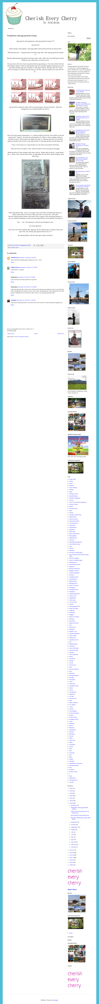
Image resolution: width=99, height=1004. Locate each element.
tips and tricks (73, 508)
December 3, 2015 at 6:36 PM (27, 257)
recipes (71, 500)
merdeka (71, 761)
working (71, 540)
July (72, 832)
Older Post (60, 333)
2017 (71, 798)
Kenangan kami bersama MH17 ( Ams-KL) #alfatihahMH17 (82, 131)
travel (71, 483)
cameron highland (74, 573)
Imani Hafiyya (73, 487)
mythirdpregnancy (74, 594)
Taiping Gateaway (74, 633)
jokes (70, 757)
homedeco (72, 591)
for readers (72, 704)
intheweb (71, 753)
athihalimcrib (73, 562)
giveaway (71, 550)
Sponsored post (73, 650)
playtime (71, 566)
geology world (73, 583)
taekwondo (72, 778)
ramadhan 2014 (73, 577)
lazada (71, 759)
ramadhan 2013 (73, 640)
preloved (71, 769)
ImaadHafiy (72, 730)
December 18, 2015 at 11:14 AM (26, 300)
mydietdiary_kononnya (75, 763)
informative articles (74, 564)
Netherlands (72, 517)
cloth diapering (73, 654)
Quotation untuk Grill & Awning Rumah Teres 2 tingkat (82, 117)
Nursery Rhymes (74, 669)
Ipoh (70, 667)
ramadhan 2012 (73, 589)
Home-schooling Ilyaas (75, 560)
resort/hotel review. (75, 544)
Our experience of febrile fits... (83, 172)
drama (71, 746)
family (71, 481)
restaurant (72, 525)
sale (70, 625)
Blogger (56, 1000)
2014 (71, 850)
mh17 (71, 681)
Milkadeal (72, 734)
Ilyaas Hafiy (72, 479)
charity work (72, 698)
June (72, 834)
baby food (72, 531)
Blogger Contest (74, 570)
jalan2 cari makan (74, 617)
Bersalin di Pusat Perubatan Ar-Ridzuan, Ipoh (82, 145)
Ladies (71, 688)
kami (70, 510)
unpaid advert (73, 579)
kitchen (71, 709)
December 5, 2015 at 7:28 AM (26, 277)
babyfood (72, 694)
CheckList (72, 646)
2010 (71, 860)
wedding (71, 723)
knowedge (72, 679)
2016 (71, 800)
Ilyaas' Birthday (73, 608)
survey (71, 663)
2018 (71, 796)
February (73, 844)
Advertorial (72, 627)
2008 (71, 865)
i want (71, 707)
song (70, 776)
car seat (71, 696)
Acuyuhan (13, 300)
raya (70, 546)
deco (70, 671)
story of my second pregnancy (77, 502)
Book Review (72, 581)
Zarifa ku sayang (74, 558)
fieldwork (72, 673)
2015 (71, 803)
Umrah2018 (72, 692)
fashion (71, 548)
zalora (71, 725)
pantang (71, 619)
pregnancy (72, 529)
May (72, 837)
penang (71, 661)
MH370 (71, 732)
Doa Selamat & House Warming (80, 815)
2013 (71, 852)
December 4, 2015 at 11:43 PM (28, 267)
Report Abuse (72, 889)
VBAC (71, 742)
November (74, 822)
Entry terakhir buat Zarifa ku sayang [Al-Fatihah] (83, 185)
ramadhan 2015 (73, 719)
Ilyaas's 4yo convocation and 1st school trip (80, 812)
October (73, 824)
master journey (73, 519)
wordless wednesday (75, 515)
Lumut (71, 690)
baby (70, 492)
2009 (71, 862)
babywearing (72, 538)
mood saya (72, 600)
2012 (71, 855)
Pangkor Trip (73, 631)
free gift (71, 677)
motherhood (72, 527)
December (74, 805)
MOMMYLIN (14, 257)
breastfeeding (73, 496)
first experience (73, 523)
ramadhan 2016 (73, 686)
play (70, 767)
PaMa (70, 738)
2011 (71, 857)
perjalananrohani (74, 765)
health (13, 247)
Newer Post (10, 333)
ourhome (71, 575)
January (73, 847)
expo (70, 700)
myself (17, 247)
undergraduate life (74, 606)
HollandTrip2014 (74, 521)
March (73, 842)
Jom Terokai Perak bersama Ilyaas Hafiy (79, 555)
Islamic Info (72, 596)
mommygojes (73, 711)
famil (70, 748)
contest (71, 604)
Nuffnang (72, 612)
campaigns (72, 587)
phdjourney (72, 637)
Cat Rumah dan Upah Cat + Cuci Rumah (83, 90)
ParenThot (72, 740)
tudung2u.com (73, 780)
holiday (71, 489)
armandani (72, 744)
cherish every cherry (75, 877)
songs (71, 721)
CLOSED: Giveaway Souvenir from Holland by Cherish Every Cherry (83, 104)
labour (71, 656)
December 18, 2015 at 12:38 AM (27, 287)
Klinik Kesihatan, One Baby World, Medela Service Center (82, 159)
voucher (71, 782)
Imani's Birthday (74, 648)
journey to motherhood (75, 552)
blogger (71, 614)
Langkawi (71, 610)
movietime (72, 658)
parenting (72, 621)
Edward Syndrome (74, 568)
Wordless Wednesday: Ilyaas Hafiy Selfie (81, 818)
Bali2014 (71, 629)
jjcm (70, 755)
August (73, 829)
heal (70, 751)
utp (70, 642)
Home (36, 333)
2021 (71, 788)
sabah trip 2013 (73, 623)
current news (73, 602)
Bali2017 (71, 727)
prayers (71, 715)
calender (71, 652)
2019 (71, 793)
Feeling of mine (73, 494)
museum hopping (74, 713)
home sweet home (74, 533)
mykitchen (72, 684)
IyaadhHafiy (72, 598)
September (74, 827)
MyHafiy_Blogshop (74, 498)
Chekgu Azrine (15, 267)
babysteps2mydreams (75, 542)
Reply (12, 262)
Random (71, 485)
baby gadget (72, 536)
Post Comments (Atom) (21, 336)
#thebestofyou (73, 644)
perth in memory (74, 585)
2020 (71, 791)
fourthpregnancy (74, 675)
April (72, 839)
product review (73, 504)
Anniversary (72, 665)
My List (71, 736)
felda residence (73, 702)
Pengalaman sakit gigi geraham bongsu (79, 808)
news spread (72, 635)
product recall (73, 771)
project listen (73, 717)
